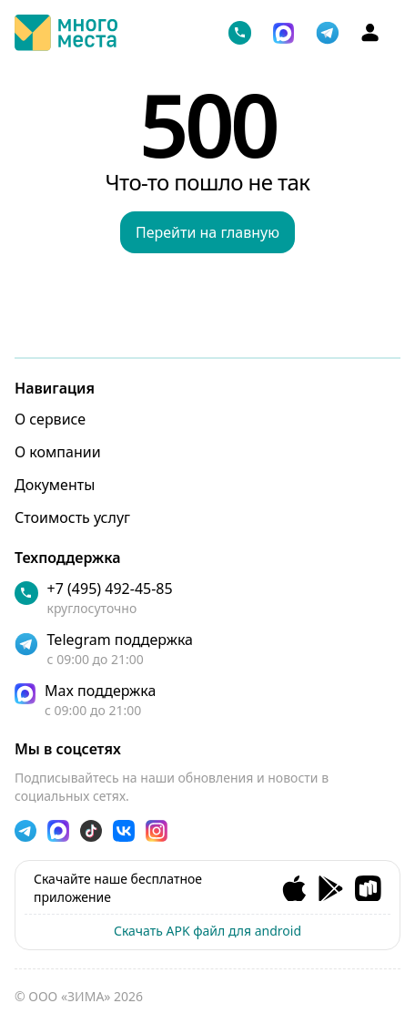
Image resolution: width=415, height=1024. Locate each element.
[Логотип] (66, 33)
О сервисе (50, 419)
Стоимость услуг (72, 517)
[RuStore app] (368, 889)
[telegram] (327, 33)
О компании (58, 452)
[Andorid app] (331, 889)
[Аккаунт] (370, 32)
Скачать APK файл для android (207, 930)
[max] (207, 700)
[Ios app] (294, 889)
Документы (55, 485)
